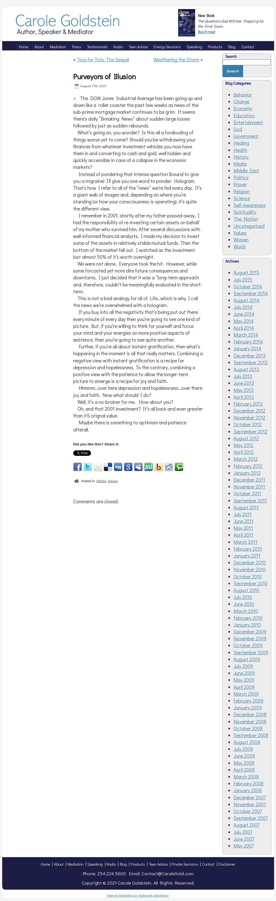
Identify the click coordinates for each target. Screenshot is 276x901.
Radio (111, 864)
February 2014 (248, 341)
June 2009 (244, 673)
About (59, 864)
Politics (241, 177)
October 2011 (247, 493)
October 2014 (248, 286)
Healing (241, 143)
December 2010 (250, 562)
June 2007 (244, 838)
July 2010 (243, 597)
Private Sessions (185, 864)
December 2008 (250, 714)
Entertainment (248, 122)
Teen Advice (158, 864)
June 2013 (244, 383)
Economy (243, 108)
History (241, 157)
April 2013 (244, 397)
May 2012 (243, 445)
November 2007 (250, 804)
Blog (123, 864)
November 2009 (250, 638)
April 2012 (244, 452)
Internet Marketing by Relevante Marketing (138, 895)
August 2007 (246, 825)
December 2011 (249, 479)
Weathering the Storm (176, 59)
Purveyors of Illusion (104, 76)
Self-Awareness (250, 205)
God (238, 129)
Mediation (75, 864)
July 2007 (243, 832)
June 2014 (244, 314)
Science (242, 198)
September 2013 (251, 362)
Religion (242, 191)
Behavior (243, 94)
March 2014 (246, 334)
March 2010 (246, 611)
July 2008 (243, 749)
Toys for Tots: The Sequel (103, 59)
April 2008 (244, 769)
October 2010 (248, 576)
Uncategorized (249, 226)
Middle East (246, 170)
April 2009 (244, 687)
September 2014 (251, 293)
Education (244, 115)
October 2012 (247, 424)
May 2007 (244, 845)
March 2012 (246, 459)
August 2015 (246, 272)
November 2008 (250, 721)
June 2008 (244, 755)
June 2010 (244, 604)
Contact (208, 864)
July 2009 (243, 666)
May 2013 (244, 390)
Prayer (240, 184)
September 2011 (250, 500)
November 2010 (250, 569)
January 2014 (247, 348)
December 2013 (250, 355)
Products (138, 864)
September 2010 (251, 583)
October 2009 (248, 645)
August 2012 (246, 438)
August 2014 (247, 300)
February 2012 (248, 466)
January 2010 (247, 624)
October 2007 (248, 811)
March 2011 (245, 542)
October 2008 (248, 728)
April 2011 (243, 534)
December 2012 (249, 410)
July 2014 (243, 307)
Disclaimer (226, 864)
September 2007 (251, 818)
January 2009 (248, 707)
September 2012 (250, 431)
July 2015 (243, 279)
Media (101, 480)
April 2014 (244, 328)
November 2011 (249, 486)
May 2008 (244, 763)
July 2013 (243, 376)
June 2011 (244, 521)
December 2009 (250, 631)
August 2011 (246, 507)
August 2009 (247, 659)
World (239, 246)
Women (241, 239)
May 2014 (244, 321)
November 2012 (249, 417)
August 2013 (246, 369)
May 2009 (244, 680)
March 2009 (246, 693)
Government (246, 136)
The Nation (246, 218)
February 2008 (248, 783)
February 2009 (248, 700)
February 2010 (248, 618)
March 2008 (246, 776)
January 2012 (247, 473)
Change (241, 101)
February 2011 (248, 548)
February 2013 (248, 403)
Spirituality (245, 212)
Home (45, 864)
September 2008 (251, 735)
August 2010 (246, 590)
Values (113, 480)
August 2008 (247, 742)
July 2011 (243, 514)
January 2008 (248, 790)
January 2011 (247, 555)
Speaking (95, 864)
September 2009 (251, 652)
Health (240, 150)
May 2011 (243, 528)
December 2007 (250, 797)
